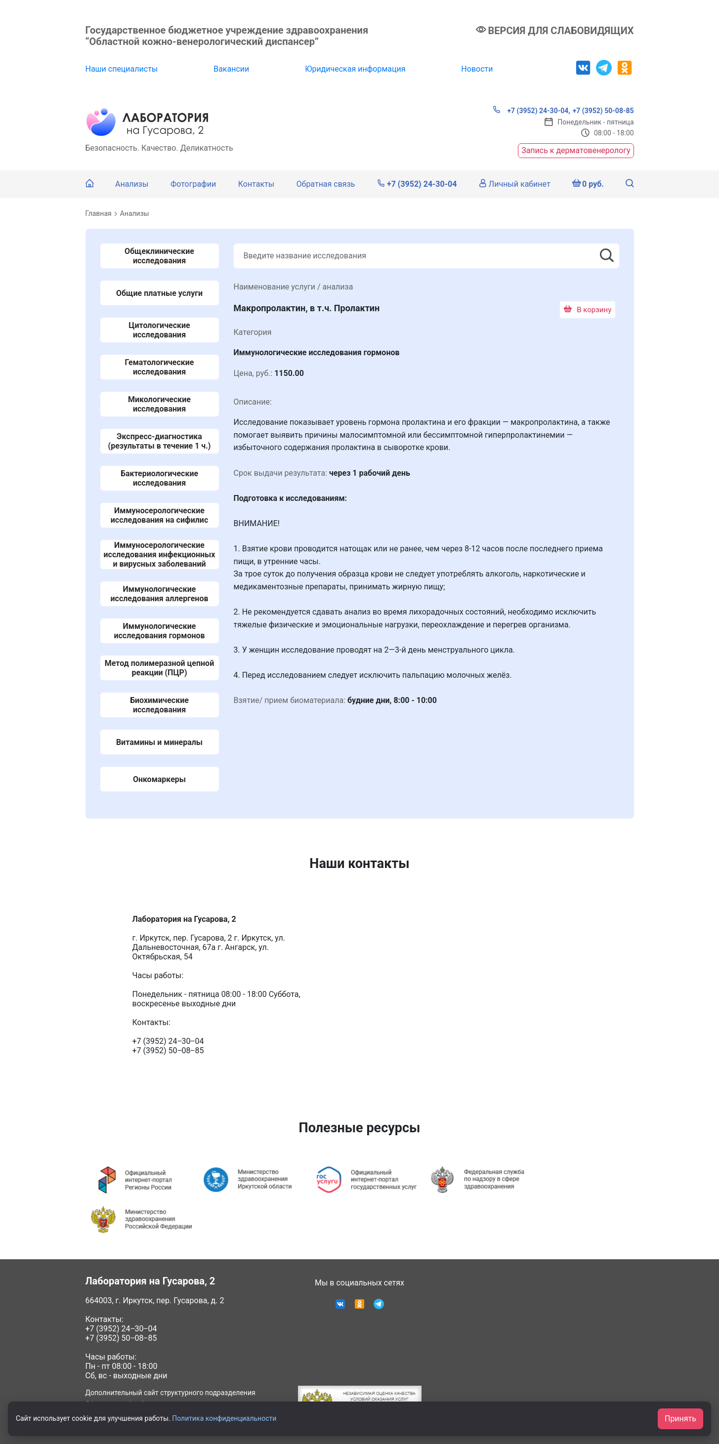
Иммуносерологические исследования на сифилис (159, 515)
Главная (98, 213)
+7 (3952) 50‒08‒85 (121, 1338)
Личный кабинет (514, 184)
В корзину (588, 309)
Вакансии (231, 69)
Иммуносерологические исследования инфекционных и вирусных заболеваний (159, 554)
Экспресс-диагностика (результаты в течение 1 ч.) (159, 441)
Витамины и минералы (159, 742)
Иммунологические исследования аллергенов (160, 593)
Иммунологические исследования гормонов (159, 630)
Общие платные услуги (159, 293)
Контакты (256, 184)
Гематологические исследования (159, 367)
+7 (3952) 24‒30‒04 (121, 1328)
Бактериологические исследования (159, 478)
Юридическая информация (355, 69)
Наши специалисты (121, 69)
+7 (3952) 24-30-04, (531, 110)
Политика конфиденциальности (224, 1418)
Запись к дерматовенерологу (575, 150)
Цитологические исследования (159, 330)
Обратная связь (325, 184)
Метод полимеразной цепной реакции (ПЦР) (159, 668)
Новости (477, 69)
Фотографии (193, 184)
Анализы (131, 184)
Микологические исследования (159, 404)
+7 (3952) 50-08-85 (603, 111)
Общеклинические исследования (159, 256)
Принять (680, 1418)
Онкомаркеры (159, 779)
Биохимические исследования (159, 705)
